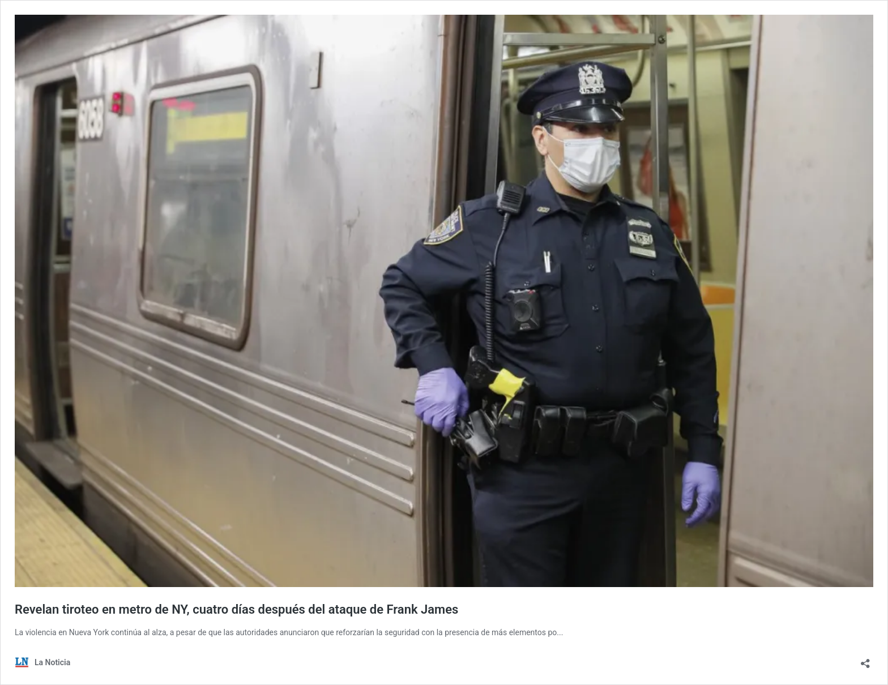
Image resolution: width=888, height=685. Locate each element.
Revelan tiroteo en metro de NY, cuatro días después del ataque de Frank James (236, 609)
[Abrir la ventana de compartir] (865, 660)
